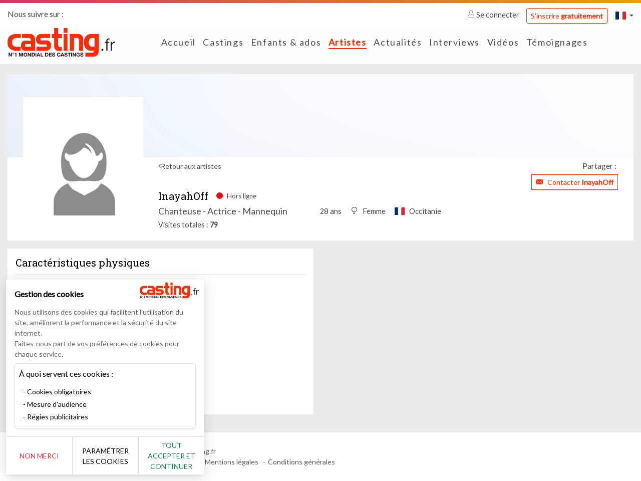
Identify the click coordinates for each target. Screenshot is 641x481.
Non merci (41, 455)
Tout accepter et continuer (181, 455)
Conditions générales (301, 461)
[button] (624, 15)
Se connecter (494, 14)
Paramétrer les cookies (111, 455)
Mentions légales (231, 461)
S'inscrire (567, 16)
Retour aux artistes (191, 166)
